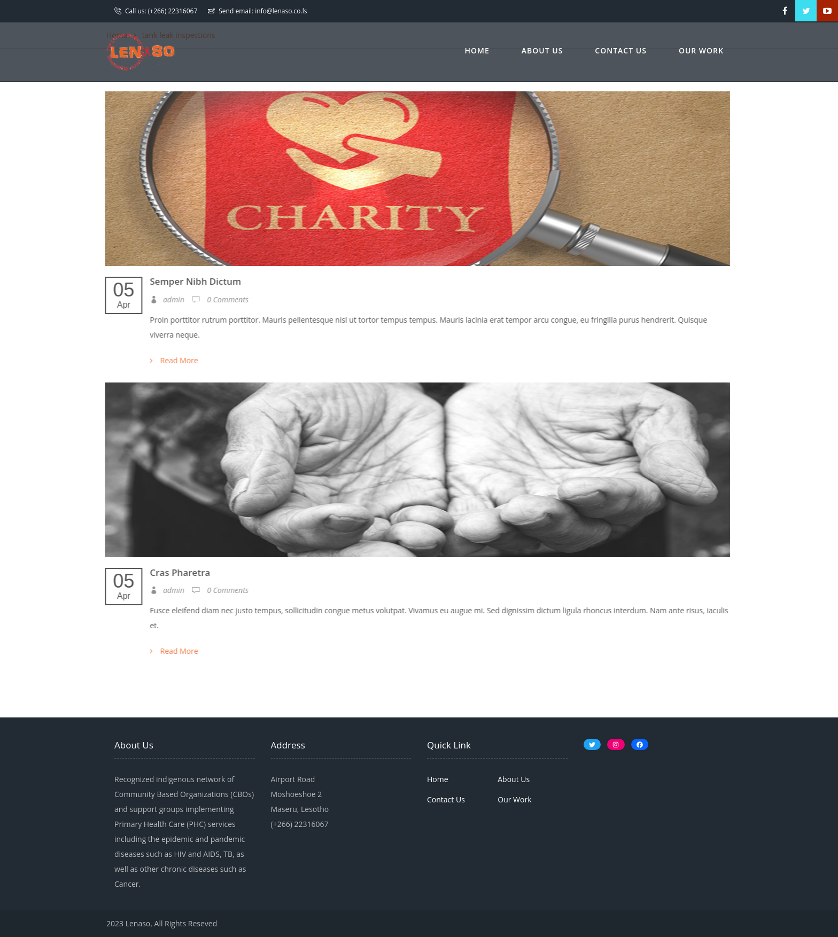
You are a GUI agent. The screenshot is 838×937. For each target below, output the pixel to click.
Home (477, 50)
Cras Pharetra (179, 572)
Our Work (701, 50)
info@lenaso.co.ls (281, 10)
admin (166, 299)
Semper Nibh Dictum (194, 281)
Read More (173, 360)
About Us (542, 50)
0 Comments (219, 299)
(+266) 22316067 (173, 10)
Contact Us (621, 50)
